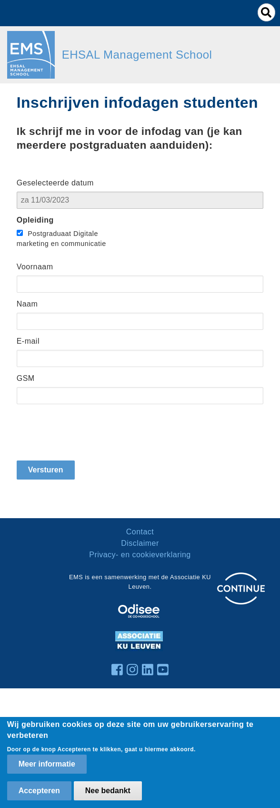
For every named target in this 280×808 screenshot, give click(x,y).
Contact (140, 532)
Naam (27, 304)
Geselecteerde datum (55, 183)
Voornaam (35, 267)
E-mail (28, 341)
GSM (26, 378)
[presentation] (89, 432)
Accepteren (39, 791)
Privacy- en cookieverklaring (140, 555)
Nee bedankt (107, 791)
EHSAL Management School (137, 54)
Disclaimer (140, 543)
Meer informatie (47, 764)
